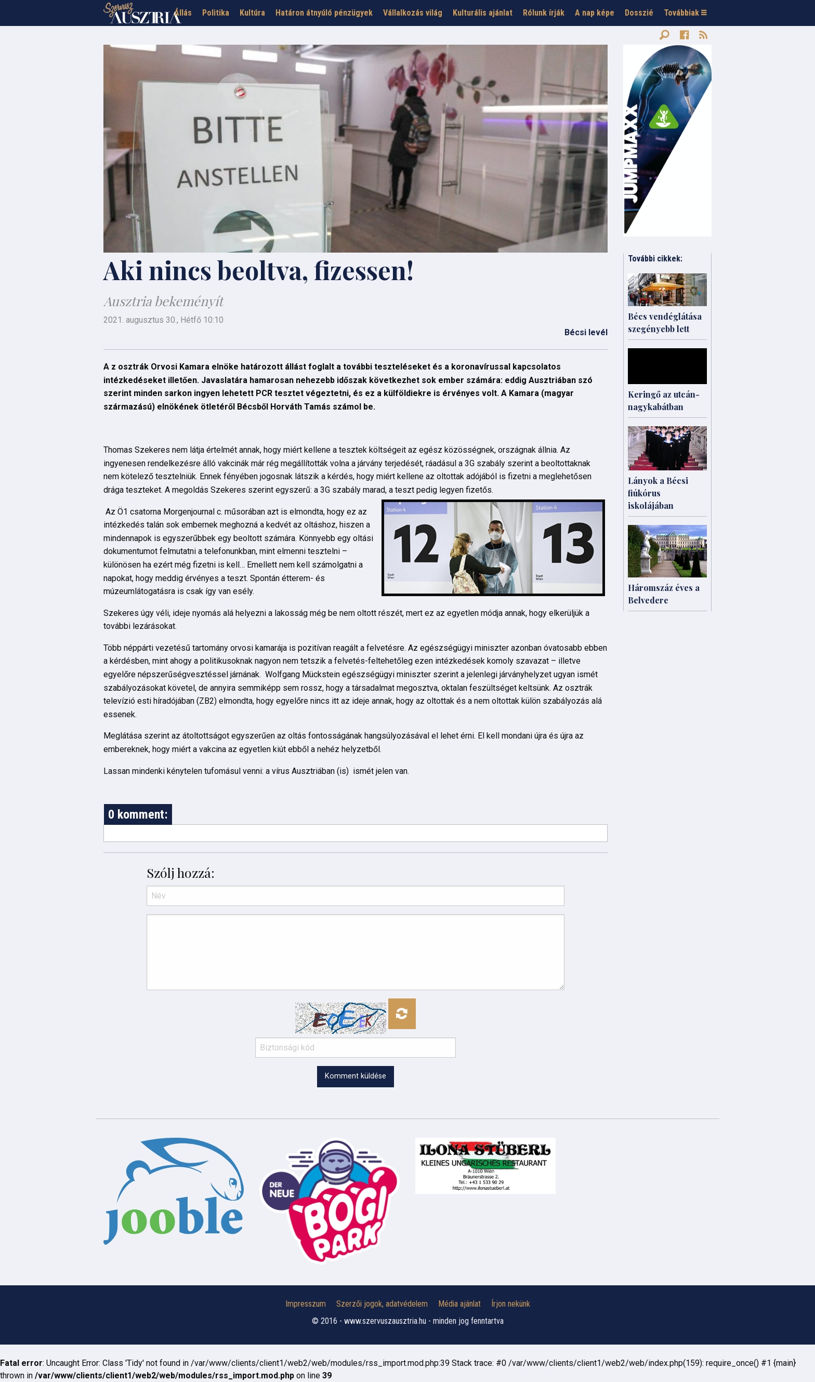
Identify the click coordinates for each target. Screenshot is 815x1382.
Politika (215, 13)
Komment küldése (355, 1076)
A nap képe (594, 13)
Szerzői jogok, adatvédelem (382, 1304)
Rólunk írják (543, 13)
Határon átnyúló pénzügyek (324, 13)
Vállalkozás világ (412, 13)
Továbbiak (685, 13)
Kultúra (252, 13)
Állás (183, 13)
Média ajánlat (459, 1304)
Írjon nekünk (510, 1304)
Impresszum (305, 1304)
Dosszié (639, 13)
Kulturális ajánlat (482, 13)
